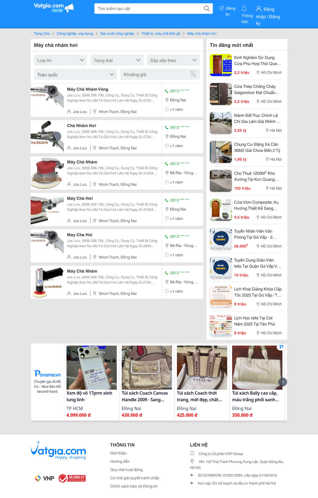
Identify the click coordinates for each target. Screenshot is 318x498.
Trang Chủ (42, 33)
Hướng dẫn (120, 461)
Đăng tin (227, 9)
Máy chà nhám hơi (201, 33)
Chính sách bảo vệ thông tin (134, 486)
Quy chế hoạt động (126, 469)
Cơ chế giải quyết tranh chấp (134, 477)
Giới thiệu (118, 453)
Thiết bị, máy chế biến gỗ (160, 33)
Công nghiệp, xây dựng (75, 33)
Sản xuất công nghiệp (117, 33)
